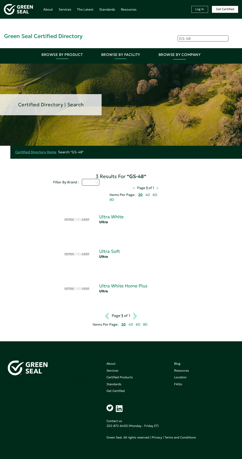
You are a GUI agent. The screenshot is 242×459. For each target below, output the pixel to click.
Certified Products (119, 377)
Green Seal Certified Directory (43, 36)
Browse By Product (62, 54)
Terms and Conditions (180, 437)
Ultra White (111, 217)
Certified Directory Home (35, 152)
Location (180, 377)
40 (147, 195)
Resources (129, 9)
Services (65, 9)
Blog (177, 363)
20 (140, 195)
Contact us (114, 421)
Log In (199, 9)
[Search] (203, 38)
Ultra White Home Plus (123, 286)
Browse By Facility (120, 54)
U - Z (90, 182)
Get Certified (225, 9)
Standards (107, 9)
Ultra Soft (109, 251)
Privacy (157, 437)
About (48, 9)
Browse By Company (179, 54)
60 (155, 195)
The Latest (85, 9)
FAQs (178, 384)
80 (112, 200)
